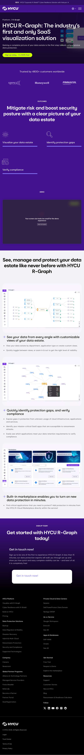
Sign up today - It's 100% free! (17, 55)
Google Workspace (50, 621)
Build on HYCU (8, 612)
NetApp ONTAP (49, 612)
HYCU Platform (8, 599)
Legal (4, 735)
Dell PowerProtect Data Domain (55, 607)
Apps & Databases (51, 635)
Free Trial (47, 662)
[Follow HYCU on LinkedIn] (49, 708)
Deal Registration (9, 702)
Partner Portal (8, 697)
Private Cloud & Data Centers (55, 599)
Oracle (46, 644)
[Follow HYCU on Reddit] (65, 708)
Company (6, 658)
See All (46, 630)
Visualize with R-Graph (11, 603)
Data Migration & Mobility (13, 630)
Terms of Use (7, 744)
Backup (5, 626)
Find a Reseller (8, 685)
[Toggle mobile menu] (79, 8)
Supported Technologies (12, 651)
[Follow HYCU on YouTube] (53, 708)
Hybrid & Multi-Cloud (11, 638)
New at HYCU (48, 689)
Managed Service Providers (13, 680)
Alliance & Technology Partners (15, 676)
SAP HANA (47, 639)
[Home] (11, 9)
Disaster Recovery (10, 634)
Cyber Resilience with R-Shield (14, 607)
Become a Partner (10, 693)
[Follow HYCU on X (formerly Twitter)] (44, 708)
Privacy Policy (7, 748)
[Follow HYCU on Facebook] (57, 708)
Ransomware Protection (12, 643)
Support (46, 680)
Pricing (5, 616)
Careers (6, 662)
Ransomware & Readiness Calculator (57, 697)
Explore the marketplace (52, 671)
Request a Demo (49, 666)
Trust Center (7, 739)
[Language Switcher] (74, 8)
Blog (45, 693)
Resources (47, 676)
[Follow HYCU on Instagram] (61, 708)
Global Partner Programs (13, 671)
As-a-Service (48, 617)
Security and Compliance (12, 647)
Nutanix (46, 603)
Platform (6, 20)
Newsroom (7, 666)
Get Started (48, 658)
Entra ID (46, 626)
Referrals (6, 689)
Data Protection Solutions (13, 621)
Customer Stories (50, 685)
